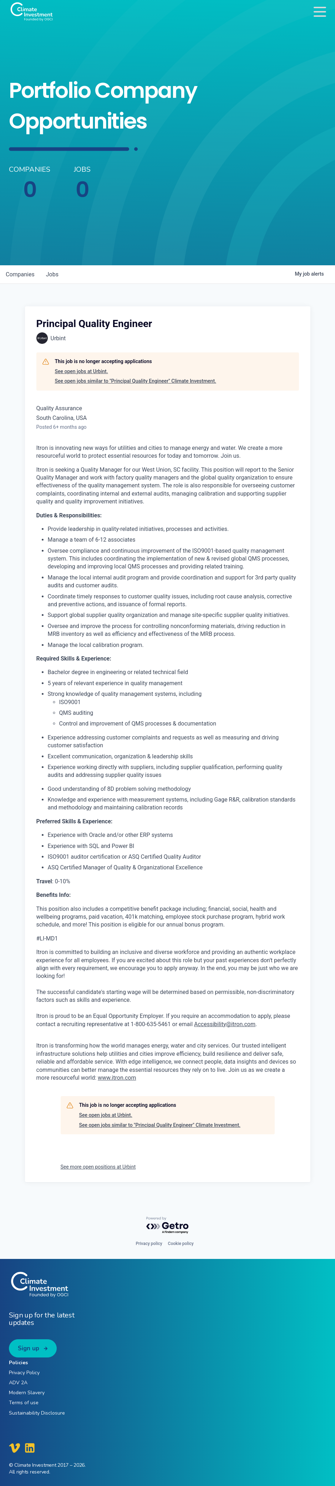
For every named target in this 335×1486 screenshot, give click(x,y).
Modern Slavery (27, 1392)
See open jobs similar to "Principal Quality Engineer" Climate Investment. (135, 381)
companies (20, 274)
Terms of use (24, 1402)
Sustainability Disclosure (37, 1413)
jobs (52, 274)
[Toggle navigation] (320, 11)
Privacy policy (149, 1243)
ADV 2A (18, 1382)
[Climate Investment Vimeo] (14, 1448)
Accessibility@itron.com (224, 1024)
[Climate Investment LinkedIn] (30, 1448)
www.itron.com (117, 1077)
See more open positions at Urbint (98, 1167)
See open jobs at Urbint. (81, 371)
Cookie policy (181, 1243)
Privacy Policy (24, 1372)
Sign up (28, 1348)
